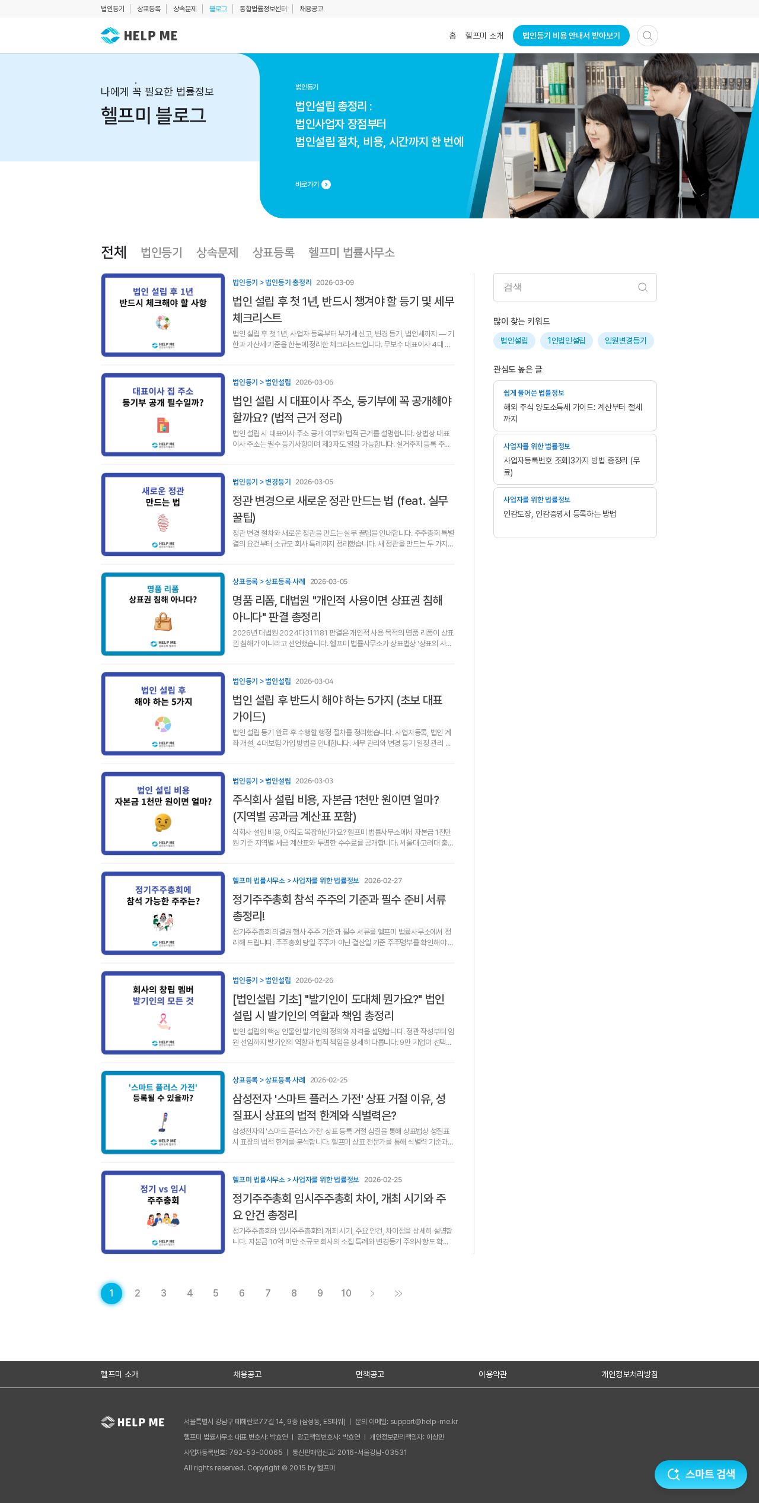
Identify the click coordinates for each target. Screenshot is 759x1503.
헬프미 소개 (484, 35)
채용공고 (311, 9)
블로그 (218, 9)
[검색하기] (647, 35)
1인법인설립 (566, 340)
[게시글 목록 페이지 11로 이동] (398, 1293)
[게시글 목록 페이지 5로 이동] (216, 1293)
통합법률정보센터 (263, 9)
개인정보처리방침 (629, 1374)
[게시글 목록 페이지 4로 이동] (189, 1293)
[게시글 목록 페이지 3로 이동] (163, 1293)
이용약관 (493, 1374)
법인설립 (514, 340)
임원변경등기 (625, 340)
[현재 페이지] (111, 1293)
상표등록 (149, 9)
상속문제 (185, 9)
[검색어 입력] (575, 287)
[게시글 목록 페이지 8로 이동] (294, 1293)
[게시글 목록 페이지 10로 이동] (346, 1293)
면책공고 (370, 1374)
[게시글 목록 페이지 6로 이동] (242, 1293)
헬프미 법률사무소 (351, 252)
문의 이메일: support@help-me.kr (406, 1422)
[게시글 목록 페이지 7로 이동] (268, 1293)
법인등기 (113, 9)
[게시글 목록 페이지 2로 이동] (137, 1293)
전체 (113, 252)
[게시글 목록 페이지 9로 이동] (320, 1293)
